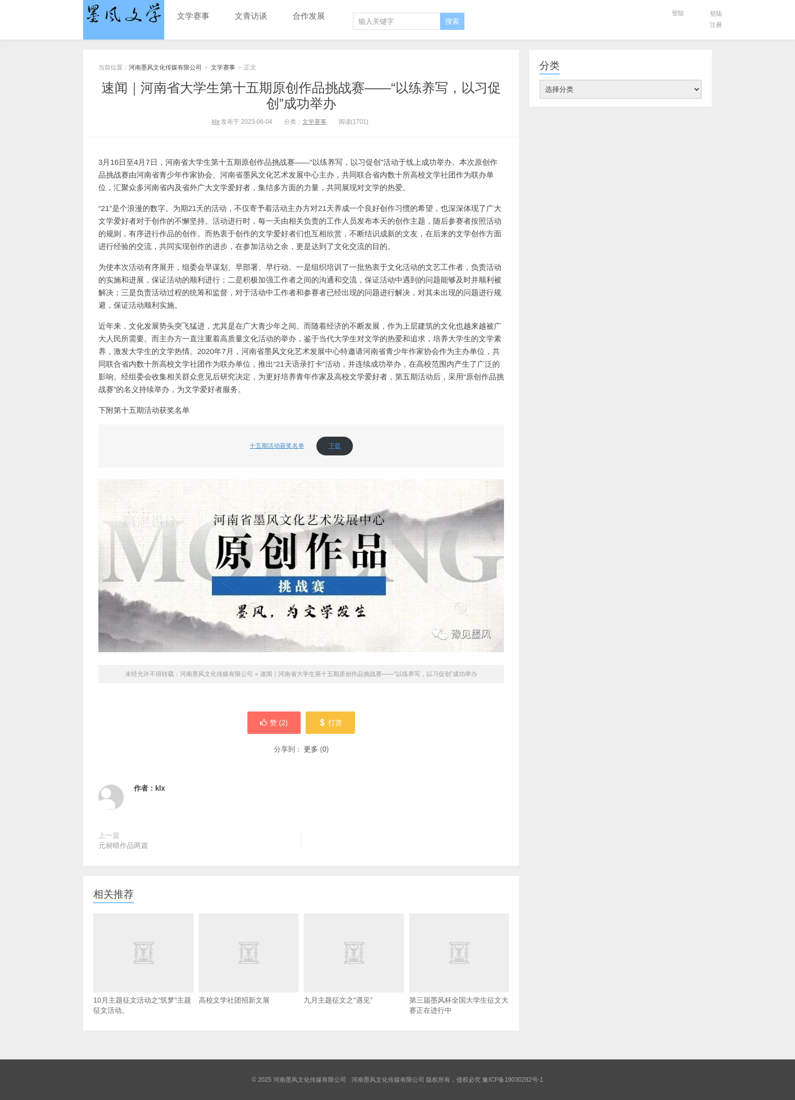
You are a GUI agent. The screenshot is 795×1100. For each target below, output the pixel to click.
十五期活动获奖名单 (276, 445)
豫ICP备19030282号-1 (512, 1079)
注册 (716, 24)
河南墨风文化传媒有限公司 (123, 13)
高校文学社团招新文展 (249, 958)
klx (216, 121)
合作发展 (309, 16)
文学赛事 (193, 16)
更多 (311, 749)
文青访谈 (251, 16)
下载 (335, 445)
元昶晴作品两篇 (123, 845)
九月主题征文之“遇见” (354, 958)
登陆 (678, 13)
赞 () (273, 723)
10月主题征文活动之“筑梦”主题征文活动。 (143, 981)
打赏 (330, 723)
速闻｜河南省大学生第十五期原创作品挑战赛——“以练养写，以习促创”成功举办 (301, 95)
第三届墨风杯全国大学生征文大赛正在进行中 (459, 963)
